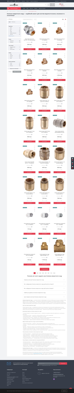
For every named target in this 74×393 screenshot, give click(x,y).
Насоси (23, 381)
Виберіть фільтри (17, 71)
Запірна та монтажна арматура (22, 11)
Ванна (23, 373)
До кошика (29, 49)
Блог (27, 8)
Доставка (23, 1)
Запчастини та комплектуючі (27, 382)
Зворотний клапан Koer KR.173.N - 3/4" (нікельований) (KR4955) (29, 40)
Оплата (27, 1)
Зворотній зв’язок (10, 379)
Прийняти (64, 390)
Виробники (9, 383)
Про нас (31, 8)
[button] (17, 1)
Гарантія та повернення (34, 1)
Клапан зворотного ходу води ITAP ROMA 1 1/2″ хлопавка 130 (44, 255)
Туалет (23, 375)
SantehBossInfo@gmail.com (58, 374)
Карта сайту (9, 382)
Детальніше (41, 390)
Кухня (23, 372)
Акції (24, 8)
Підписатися (63, 363)
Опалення (24, 376)
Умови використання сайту (46, 365)
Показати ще (44, 269)
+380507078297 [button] (57, 372)
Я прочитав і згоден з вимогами (48, 365)
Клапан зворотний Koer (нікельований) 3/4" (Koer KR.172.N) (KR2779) (59, 132)
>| (54, 273)
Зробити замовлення (62, 5)
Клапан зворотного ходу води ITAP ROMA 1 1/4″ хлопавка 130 (59, 255)
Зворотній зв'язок (42, 8)
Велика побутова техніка (26, 378)
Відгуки (35, 8)
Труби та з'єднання (12, 11)
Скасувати (10, 71)
